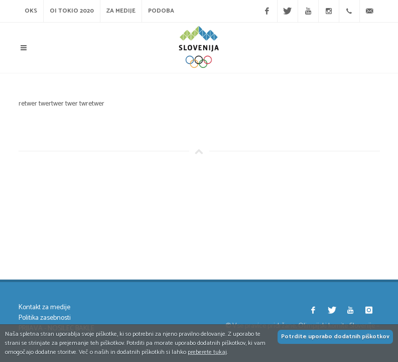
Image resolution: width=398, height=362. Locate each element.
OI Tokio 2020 (72, 11)
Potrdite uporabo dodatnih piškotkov (335, 336)
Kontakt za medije (44, 307)
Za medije (121, 11)
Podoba (161, 11)
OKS (31, 11)
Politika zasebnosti (45, 318)
